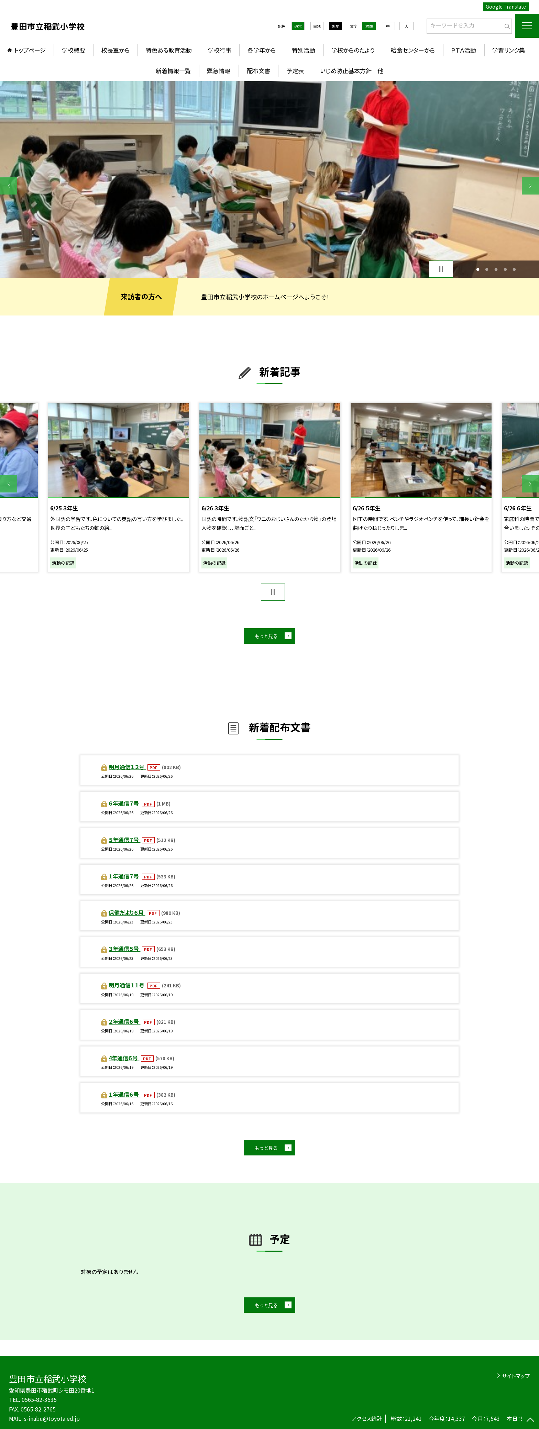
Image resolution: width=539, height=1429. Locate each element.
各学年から (262, 50)
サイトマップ (516, 1376)
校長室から (115, 50)
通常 (298, 26)
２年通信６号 (124, 1021)
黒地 (335, 26)
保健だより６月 (127, 912)
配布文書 (258, 70)
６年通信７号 (124, 803)
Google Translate (506, 6)
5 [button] (514, 269)
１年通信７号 (124, 876)
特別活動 (303, 50)
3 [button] (496, 269)
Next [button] (530, 186)
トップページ (30, 50)
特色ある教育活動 (169, 50)
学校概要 (73, 50)
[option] (269, 179)
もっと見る (266, 636)
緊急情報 (218, 70)
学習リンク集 (508, 50)
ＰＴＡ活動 (463, 50)
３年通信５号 (124, 948)
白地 (317, 26)
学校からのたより (353, 50)
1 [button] (477, 269)
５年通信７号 (124, 839)
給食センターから (413, 50)
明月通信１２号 (127, 767)
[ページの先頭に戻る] (530, 1420)
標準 (369, 26)
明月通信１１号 (127, 985)
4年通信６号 (124, 1058)
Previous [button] (8, 186)
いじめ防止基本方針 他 (351, 70)
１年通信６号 (124, 1094)
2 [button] (486, 269)
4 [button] (505, 269)
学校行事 (219, 50)
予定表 (295, 70)
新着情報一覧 (173, 70)
